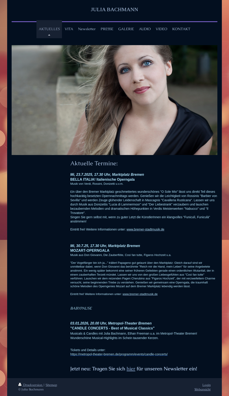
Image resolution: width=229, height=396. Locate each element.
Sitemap (51, 385)
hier (131, 368)
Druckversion (30, 385)
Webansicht (202, 389)
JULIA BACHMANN (114, 9)
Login (206, 385)
